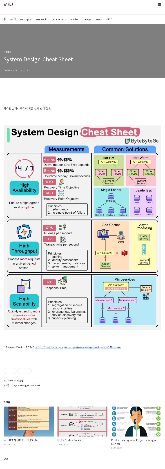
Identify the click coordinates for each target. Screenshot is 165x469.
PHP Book (41, 19)
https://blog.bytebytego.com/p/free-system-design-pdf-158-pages (78, 347)
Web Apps (25, 19)
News (99, 19)
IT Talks (74, 19)
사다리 (109, 19)
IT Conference (58, 19)
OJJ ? (13, 19)
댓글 (6, 458)
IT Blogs (87, 19)
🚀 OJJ (8, 4)
